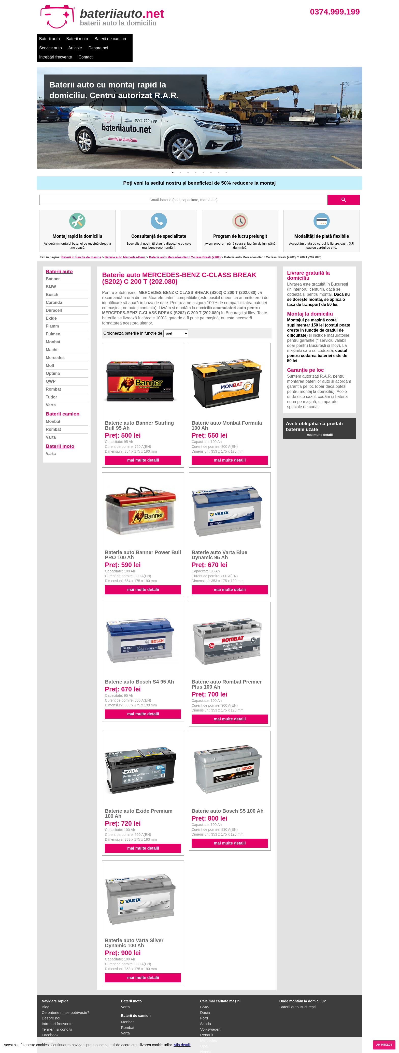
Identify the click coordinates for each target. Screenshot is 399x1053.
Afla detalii (182, 1045)
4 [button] (195, 154)
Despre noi (191, 39)
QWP (50, 363)
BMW (51, 268)
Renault (206, 1016)
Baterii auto (49, 39)
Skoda (205, 1005)
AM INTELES (384, 1044)
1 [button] (172, 154)
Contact (253, 39)
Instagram (50, 1022)
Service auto (144, 39)
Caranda (54, 284)
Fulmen (53, 316)
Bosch (52, 276)
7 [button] (218, 154)
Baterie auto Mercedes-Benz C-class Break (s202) (184, 239)
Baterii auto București (297, 988)
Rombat (53, 371)
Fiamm (52, 308)
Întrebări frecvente (222, 39)
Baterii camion (62, 395)
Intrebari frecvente (57, 1005)
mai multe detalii (143, 442)
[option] (199, 99)
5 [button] (203, 154)
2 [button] (180, 154)
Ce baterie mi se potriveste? (65, 994)
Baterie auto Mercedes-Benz (125, 239)
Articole (168, 39)
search (344, 182)
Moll (50, 347)
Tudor (51, 379)
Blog (45, 988)
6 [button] (210, 154)
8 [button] (226, 154)
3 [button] (188, 154)
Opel (204, 1028)
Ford (204, 1000)
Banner (53, 260)
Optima (53, 355)
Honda (205, 1033)
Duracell (54, 292)
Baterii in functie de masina (81, 239)
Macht (52, 331)
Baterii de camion (110, 39)
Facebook (50, 1016)
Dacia (205, 994)
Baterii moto (77, 39)
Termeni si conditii (57, 1011)
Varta (51, 386)
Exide (51, 300)
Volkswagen (210, 1011)
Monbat (53, 323)
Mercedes (55, 339)
